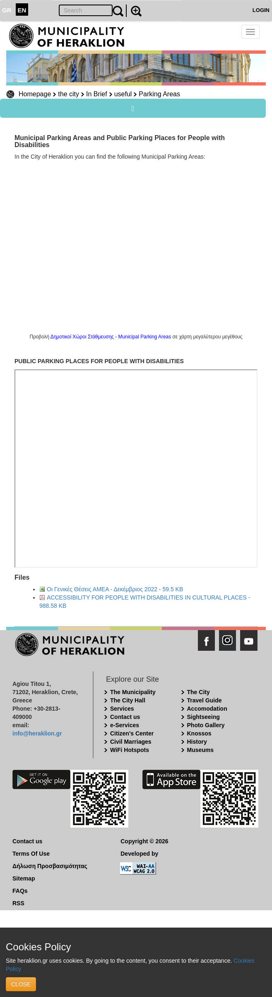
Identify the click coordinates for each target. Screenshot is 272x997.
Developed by (139, 853)
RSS (18, 903)
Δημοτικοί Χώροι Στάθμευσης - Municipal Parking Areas (111, 337)
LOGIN (261, 10)
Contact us (125, 717)
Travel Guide (204, 700)
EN (22, 10)
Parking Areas (159, 94)
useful (123, 94)
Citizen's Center (132, 733)
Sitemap (23, 878)
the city (68, 94)
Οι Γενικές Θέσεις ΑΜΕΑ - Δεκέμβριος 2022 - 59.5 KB (115, 589)
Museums (200, 750)
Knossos (199, 733)
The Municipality (133, 692)
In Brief (96, 94)
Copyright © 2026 (144, 841)
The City (198, 692)
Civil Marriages (131, 741)
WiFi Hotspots (129, 750)
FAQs (20, 891)
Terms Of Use (31, 853)
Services (122, 708)
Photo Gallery (206, 725)
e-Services (124, 725)
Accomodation (207, 708)
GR (7, 10)
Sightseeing (203, 717)
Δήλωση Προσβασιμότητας (49, 866)
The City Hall (127, 700)
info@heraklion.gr (37, 733)
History (197, 741)
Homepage (35, 94)
